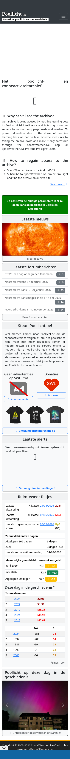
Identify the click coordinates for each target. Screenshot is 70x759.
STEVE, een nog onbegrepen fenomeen (35, 274)
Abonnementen (18, 399)
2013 (17, 620)
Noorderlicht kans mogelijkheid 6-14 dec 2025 (35, 300)
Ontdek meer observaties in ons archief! (35, 733)
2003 (16, 655)
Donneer (51, 395)
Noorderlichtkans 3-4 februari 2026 (35, 282)
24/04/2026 (47, 505)
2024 (17, 599)
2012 (17, 609)
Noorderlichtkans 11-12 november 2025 (35, 310)
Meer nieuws (35, 258)
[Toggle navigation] (63, 16)
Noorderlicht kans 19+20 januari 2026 (35, 290)
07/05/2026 (47, 515)
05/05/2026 (47, 524)
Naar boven (59, 184)
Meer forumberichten (35, 317)
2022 (17, 604)
